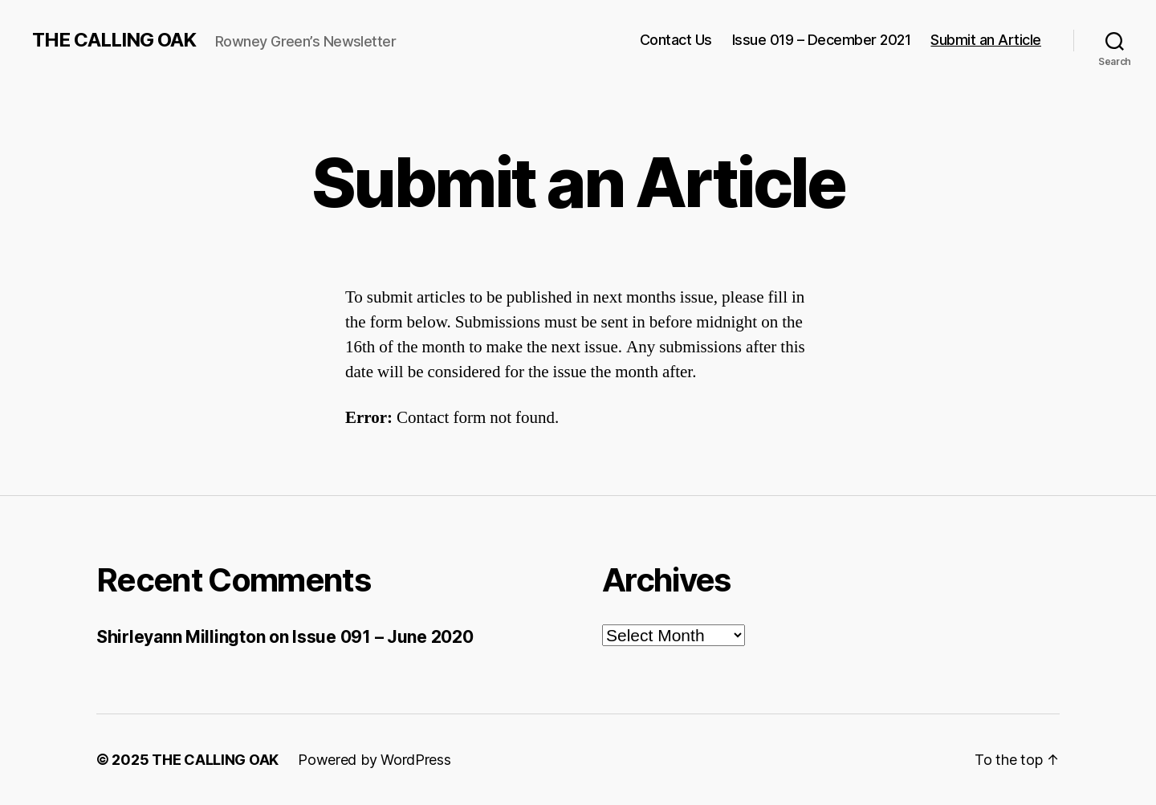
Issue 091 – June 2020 (382, 637)
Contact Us (676, 39)
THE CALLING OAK (114, 40)
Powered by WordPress (374, 759)
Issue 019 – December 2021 (821, 39)
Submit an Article (985, 39)
